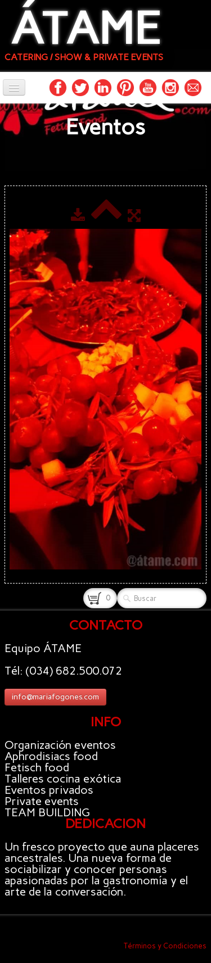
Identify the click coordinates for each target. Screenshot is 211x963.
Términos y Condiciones (165, 946)
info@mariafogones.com (55, 697)
